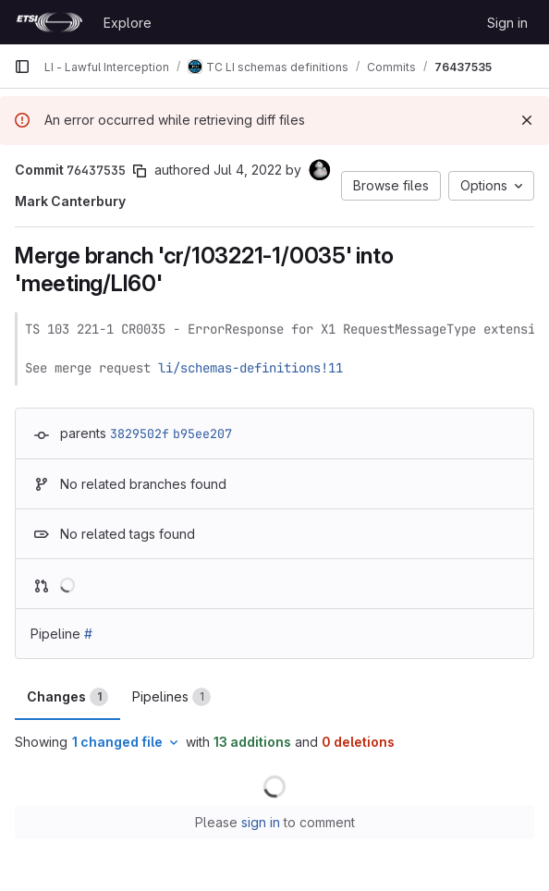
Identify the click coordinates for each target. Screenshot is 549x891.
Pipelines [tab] (171, 697)
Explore (128, 23)
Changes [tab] (67, 697)
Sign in (507, 23)
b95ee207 (202, 433)
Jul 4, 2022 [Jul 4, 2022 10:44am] (248, 169)
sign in (260, 822)
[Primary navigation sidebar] (22, 66)
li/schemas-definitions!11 (250, 368)
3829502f (139, 433)
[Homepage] (49, 22)
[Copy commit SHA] (139, 171)
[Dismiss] (527, 120)
